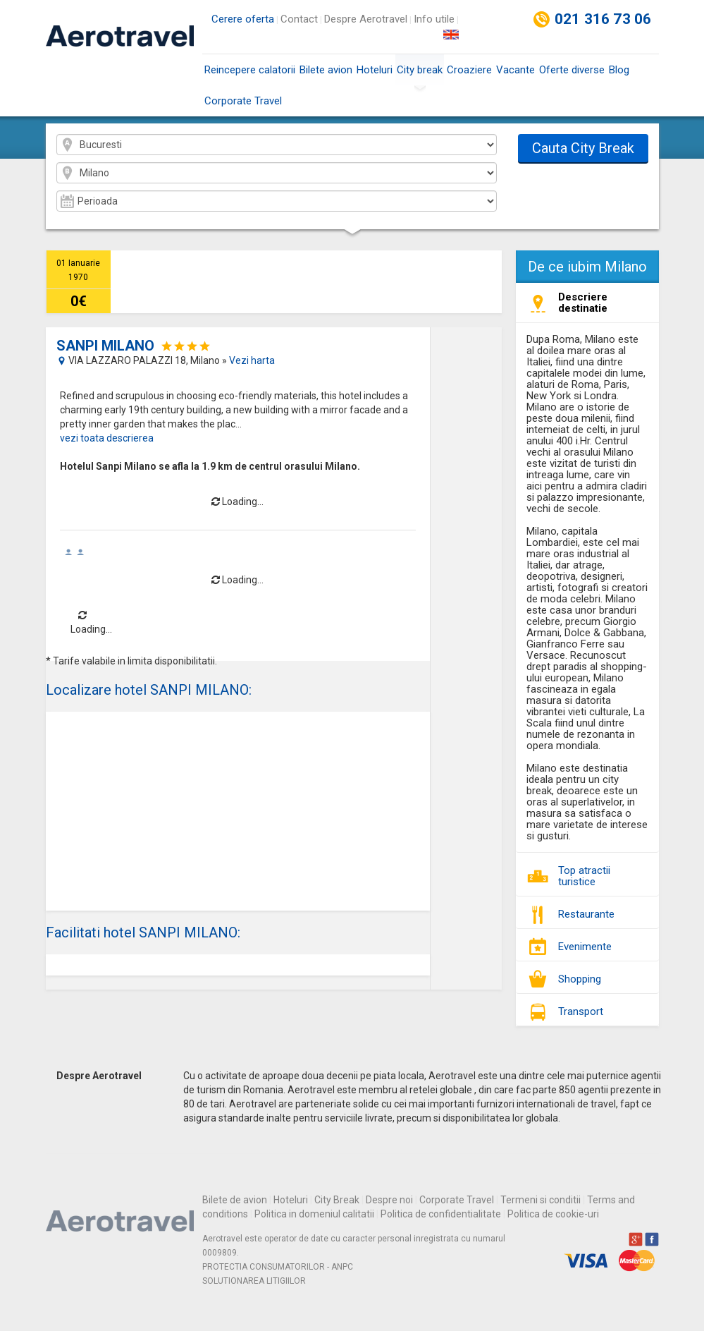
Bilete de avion (234, 1199)
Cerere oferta (242, 19)
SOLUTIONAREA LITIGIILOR (254, 1281)
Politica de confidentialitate (441, 1214)
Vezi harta (252, 360)
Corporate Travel (243, 101)
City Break (336, 1199)
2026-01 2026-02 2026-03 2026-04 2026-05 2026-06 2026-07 (276, 201)
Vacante (515, 69)
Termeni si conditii (540, 1199)
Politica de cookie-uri (553, 1214)
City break (420, 74)
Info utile (434, 19)
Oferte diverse (572, 69)
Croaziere (469, 69)
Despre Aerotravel (365, 19)
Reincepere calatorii (249, 69)
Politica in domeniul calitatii (314, 1214)
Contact (299, 19)
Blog (619, 69)
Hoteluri (375, 69)
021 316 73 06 (603, 19)
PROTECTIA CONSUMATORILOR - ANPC (277, 1267)
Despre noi (389, 1199)
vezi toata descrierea (107, 438)
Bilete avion (325, 69)
